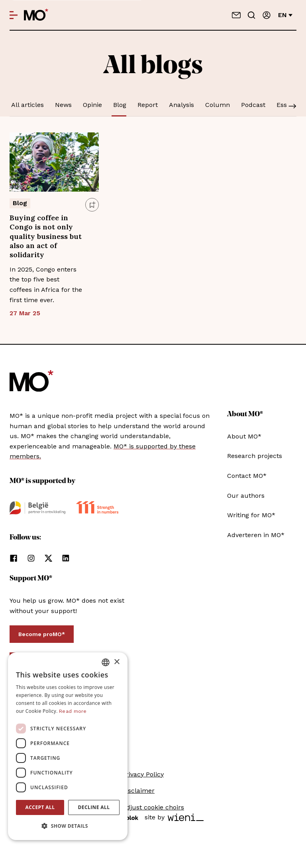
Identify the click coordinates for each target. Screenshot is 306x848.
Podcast (253, 105)
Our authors (246, 495)
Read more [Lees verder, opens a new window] (73, 711)
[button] (68, 826)
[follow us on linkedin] (66, 558)
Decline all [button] (94, 807)
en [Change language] (285, 15)
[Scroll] (292, 107)
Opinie (92, 105)
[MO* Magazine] (36, 15)
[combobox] (106, 662)
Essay (285, 105)
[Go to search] (251, 15)
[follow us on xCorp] (48, 558)
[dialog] (68, 746)
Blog (119, 105)
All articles (27, 105)
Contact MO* (247, 475)
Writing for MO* (251, 515)
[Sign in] (266, 15)
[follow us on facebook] (14, 558)
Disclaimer (138, 790)
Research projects (254, 456)
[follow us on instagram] (31, 558)
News (63, 105)
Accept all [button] (40, 807)
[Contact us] (236, 15)
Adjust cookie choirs (153, 807)
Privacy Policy (143, 774)
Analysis (181, 105)
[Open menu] (14, 15)
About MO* (244, 436)
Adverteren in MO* (255, 535)
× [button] (117, 662)
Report (147, 105)
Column (217, 105)
